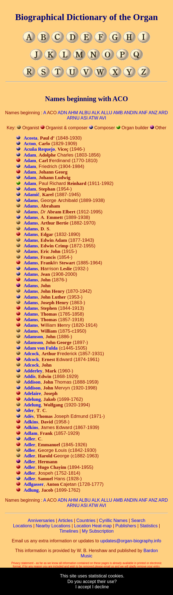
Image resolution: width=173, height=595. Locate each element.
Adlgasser (34, 484)
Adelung (32, 399)
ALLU (106, 112)
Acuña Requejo (39, 149)
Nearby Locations (53, 525)
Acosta (30, 138)
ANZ (152, 112)
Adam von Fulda (41, 348)
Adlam (30, 433)
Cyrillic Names (113, 520)
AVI (102, 118)
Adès (29, 416)
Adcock (31, 353)
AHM (73, 112)
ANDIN (131, 112)
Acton (30, 143)
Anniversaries (41, 520)
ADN (62, 112)
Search (138, 520)
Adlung (31, 490)
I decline (100, 586)
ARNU (73, 118)
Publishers (125, 525)
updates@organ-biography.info (130, 540)
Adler (29, 439)
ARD (163, 112)
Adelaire (32, 393)
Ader (29, 410)
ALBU (85, 112)
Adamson (33, 336)
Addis (30, 376)
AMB (118, 112)
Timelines (68, 531)
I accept (83, 586)
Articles (65, 520)
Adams (31, 200)
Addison (32, 382)
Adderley (33, 371)
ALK (96, 112)
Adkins (31, 422)
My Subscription (98, 531)
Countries (85, 520)
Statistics (149, 525)
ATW (93, 118)
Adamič (32, 194)
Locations (22, 525)
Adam (30, 155)
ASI (84, 118)
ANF (143, 112)
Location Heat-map (93, 525)
